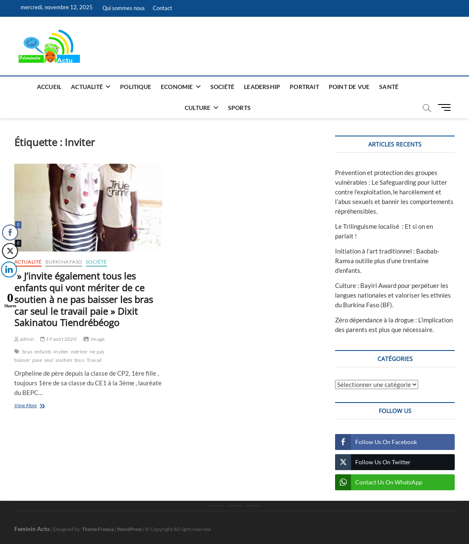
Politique (135, 86)
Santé (388, 86)
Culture (197, 107)
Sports (239, 107)
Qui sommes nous (123, 8)
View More (39, 406)
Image (98, 339)
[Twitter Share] (9, 251)
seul (48, 360)
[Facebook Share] (10, 233)
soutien (63, 360)
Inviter (60, 351)
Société (222, 86)
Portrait (304, 86)
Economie (177, 86)
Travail (94, 360)
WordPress (129, 529)
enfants (42, 351)
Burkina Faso (63, 262)
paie (37, 360)
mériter (79, 351)
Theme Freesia (98, 529)
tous (79, 360)
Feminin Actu (32, 528)
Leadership (262, 86)
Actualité (87, 86)
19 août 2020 (58, 339)
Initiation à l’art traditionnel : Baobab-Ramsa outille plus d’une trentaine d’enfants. (387, 260)
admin (24, 339)
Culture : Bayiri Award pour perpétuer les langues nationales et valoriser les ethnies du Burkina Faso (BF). (393, 295)
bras (27, 351)
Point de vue (349, 86)
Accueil (49, 86)
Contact (162, 8)
